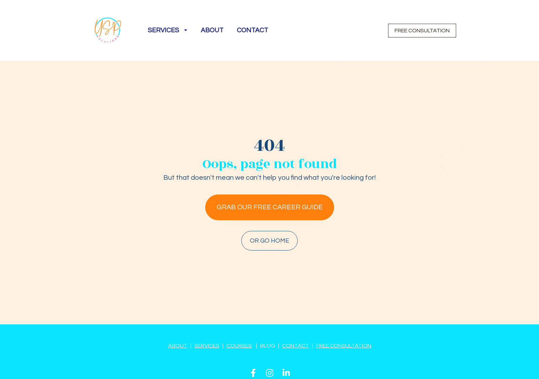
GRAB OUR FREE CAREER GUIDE (270, 197)
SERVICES (167, 30)
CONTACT (252, 30)
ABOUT (212, 30)
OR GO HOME (269, 231)
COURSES (239, 327)
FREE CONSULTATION (422, 30)
